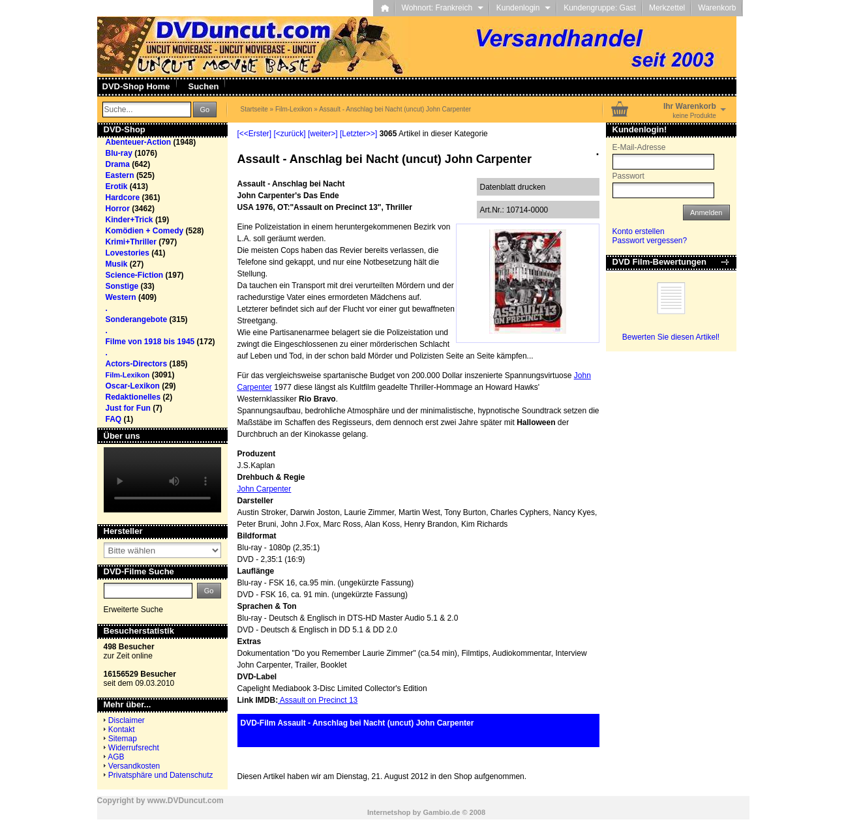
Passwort (628, 176)
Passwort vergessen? (649, 240)
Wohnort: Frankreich (442, 7)
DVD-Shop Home (136, 86)
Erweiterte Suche (133, 609)
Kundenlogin (523, 7)
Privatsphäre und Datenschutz (160, 775)
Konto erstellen (638, 231)
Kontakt (121, 729)
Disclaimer (126, 720)
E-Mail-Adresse (639, 147)
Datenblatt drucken (513, 187)
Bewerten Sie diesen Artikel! (670, 337)
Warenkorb (717, 7)
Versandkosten (134, 766)
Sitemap (122, 738)
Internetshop (389, 812)
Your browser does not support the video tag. (162, 479)
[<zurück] (290, 133)
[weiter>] (323, 133)
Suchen (204, 86)
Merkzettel (667, 7)
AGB (116, 756)
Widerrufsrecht (133, 747)
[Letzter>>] (358, 133)
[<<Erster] (254, 133)
